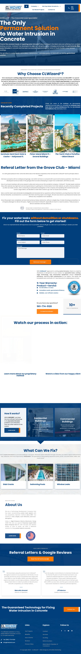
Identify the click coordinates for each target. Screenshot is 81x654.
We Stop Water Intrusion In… (51, 6)
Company (34, 6)
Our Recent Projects (38, 9)
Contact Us (51, 9)
